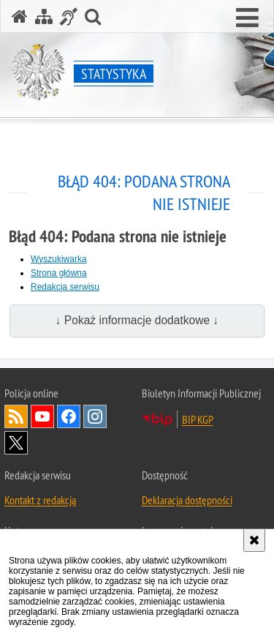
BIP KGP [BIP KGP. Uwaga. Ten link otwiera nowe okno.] (197, 419)
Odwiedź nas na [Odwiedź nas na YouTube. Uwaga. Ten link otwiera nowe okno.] (42, 416)
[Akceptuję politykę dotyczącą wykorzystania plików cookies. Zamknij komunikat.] (254, 540)
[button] (247, 18)
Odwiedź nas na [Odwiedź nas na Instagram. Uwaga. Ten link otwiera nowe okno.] (95, 416)
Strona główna (59, 273)
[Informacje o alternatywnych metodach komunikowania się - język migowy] (68, 16)
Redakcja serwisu (65, 287)
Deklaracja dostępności (187, 500)
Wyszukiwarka (59, 259)
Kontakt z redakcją (40, 500)
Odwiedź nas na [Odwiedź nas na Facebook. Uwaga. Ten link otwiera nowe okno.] (68, 416)
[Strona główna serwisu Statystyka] (20, 16)
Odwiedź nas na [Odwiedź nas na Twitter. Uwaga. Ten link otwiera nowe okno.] (16, 442)
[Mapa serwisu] (44, 16)
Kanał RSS (16, 416)
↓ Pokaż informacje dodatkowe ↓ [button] (137, 320)
